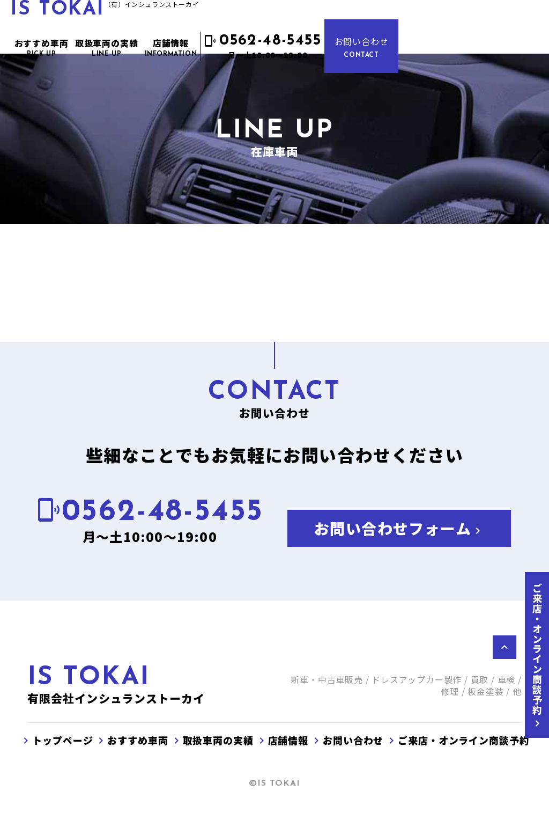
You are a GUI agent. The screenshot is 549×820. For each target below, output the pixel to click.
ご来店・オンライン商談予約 (537, 656)
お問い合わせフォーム (399, 528)
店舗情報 (282, 740)
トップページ (56, 740)
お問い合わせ (362, 46)
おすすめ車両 (131, 740)
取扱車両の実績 (212, 740)
